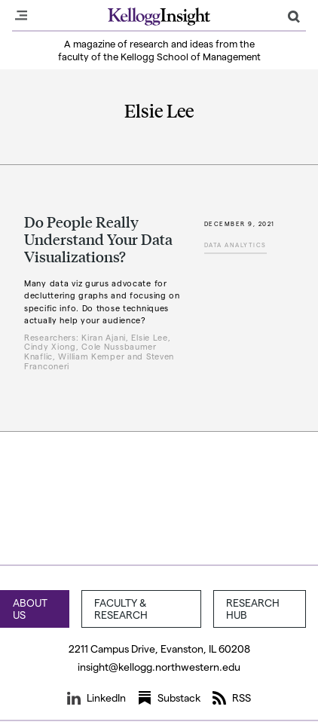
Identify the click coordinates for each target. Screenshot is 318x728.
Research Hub (253, 608)
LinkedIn (96, 698)
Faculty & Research (121, 608)
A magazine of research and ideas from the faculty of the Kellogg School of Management (159, 50)
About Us (30, 608)
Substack (169, 698)
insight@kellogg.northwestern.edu (159, 666)
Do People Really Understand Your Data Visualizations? (98, 239)
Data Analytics (235, 245)
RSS (232, 698)
